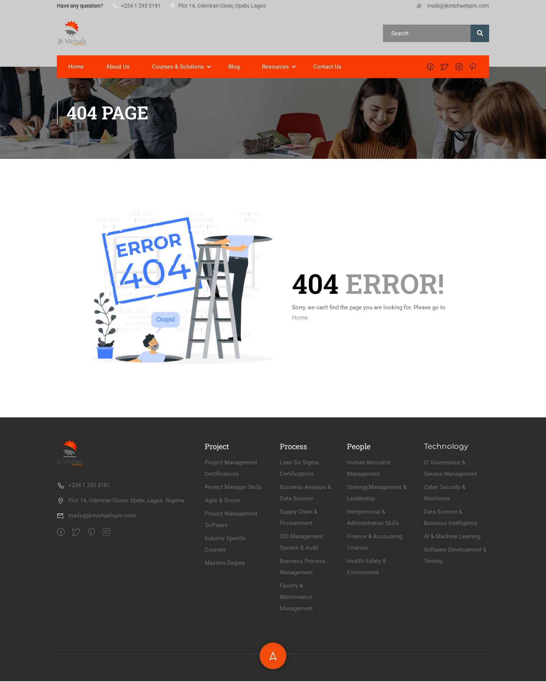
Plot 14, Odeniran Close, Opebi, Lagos (217, 6)
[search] (480, 33)
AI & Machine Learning (452, 604)
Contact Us (327, 67)
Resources (275, 67)
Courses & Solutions (178, 67)
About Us (118, 67)
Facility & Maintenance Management (296, 665)
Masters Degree (225, 631)
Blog (234, 67)
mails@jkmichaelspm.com (452, 6)
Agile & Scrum (222, 568)
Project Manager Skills (233, 555)
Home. (300, 318)
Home (76, 67)
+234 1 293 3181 (136, 6)
